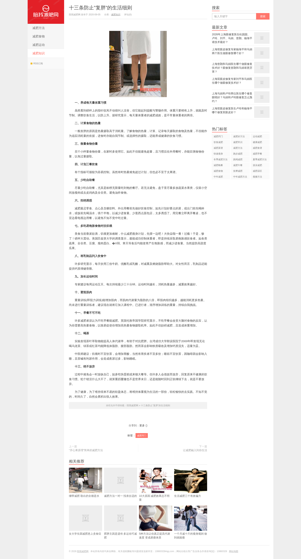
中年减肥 (218, 176)
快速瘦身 (218, 153)
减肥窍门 (141, 435)
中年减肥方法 (240, 176)
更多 (142, 425)
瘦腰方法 (257, 176)
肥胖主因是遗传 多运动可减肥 (120, 528)
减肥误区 (257, 171)
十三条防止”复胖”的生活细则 (100, 8)
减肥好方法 (239, 136)
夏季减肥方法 (260, 159)
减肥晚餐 (218, 165)
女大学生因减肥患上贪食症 (85, 526)
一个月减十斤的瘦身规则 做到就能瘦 (190, 528)
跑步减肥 (237, 153)
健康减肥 (257, 142)
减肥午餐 (237, 165)
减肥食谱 (257, 148)
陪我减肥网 (46, 12)
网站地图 (233, 551)
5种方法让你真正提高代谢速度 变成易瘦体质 (155, 528)
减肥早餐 (257, 153)
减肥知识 (38, 53)
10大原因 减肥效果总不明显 (155, 490)
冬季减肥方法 (220, 159)
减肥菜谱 (218, 148)
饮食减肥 (218, 142)
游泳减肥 (257, 165)
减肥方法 (38, 28)
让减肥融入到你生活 (195, 450)
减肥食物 (38, 36)
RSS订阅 (37, 63)
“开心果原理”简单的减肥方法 (86, 450)
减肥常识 (237, 142)
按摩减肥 (237, 171)
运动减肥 (257, 136)
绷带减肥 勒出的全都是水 (85, 488)
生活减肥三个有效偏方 (190, 488)
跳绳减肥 (237, 159)
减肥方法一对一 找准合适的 (120, 488)
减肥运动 (38, 44)
